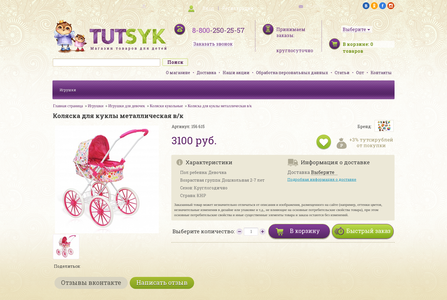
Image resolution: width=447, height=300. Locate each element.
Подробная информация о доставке (321, 179)
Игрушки (68, 90)
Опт (360, 72)
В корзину (305, 230)
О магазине (178, 72)
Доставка (206, 72)
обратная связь (316, 6)
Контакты (381, 72)
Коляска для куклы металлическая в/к (220, 106)
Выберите (322, 172)
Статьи (342, 72)
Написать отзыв (162, 282)
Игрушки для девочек (126, 106)
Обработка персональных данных (292, 72)
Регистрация (237, 8)
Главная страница (68, 106)
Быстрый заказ (368, 230)
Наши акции (236, 72)
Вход (208, 8)
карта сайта (130, 6)
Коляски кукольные (166, 106)
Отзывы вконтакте (91, 282)
